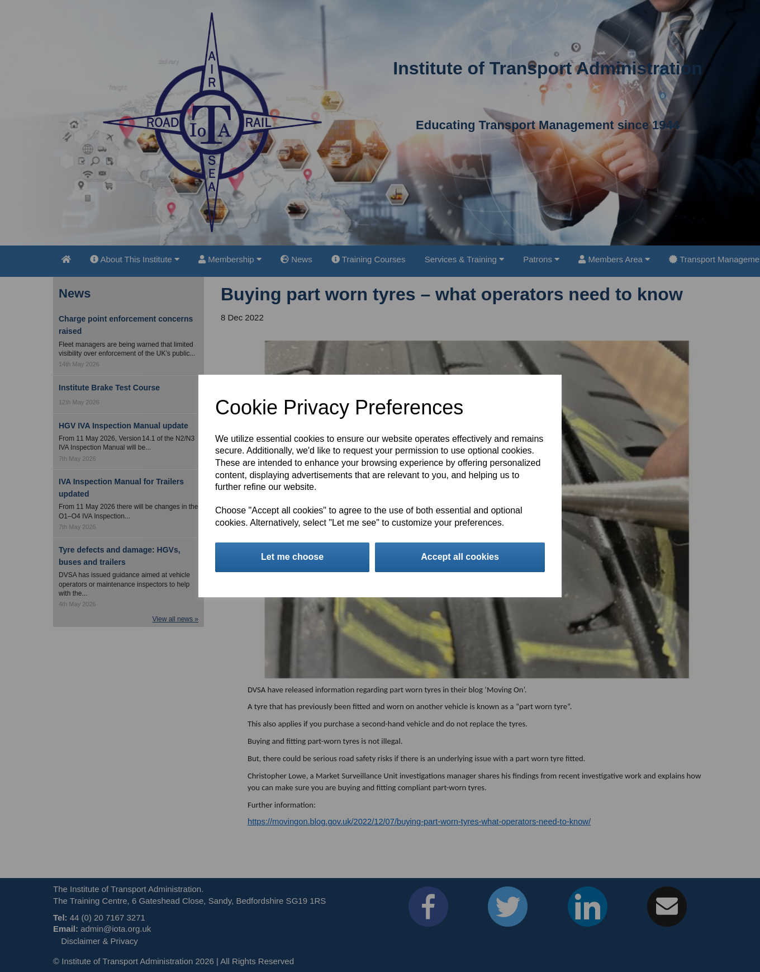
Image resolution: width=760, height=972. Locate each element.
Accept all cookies (460, 557)
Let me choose (292, 557)
